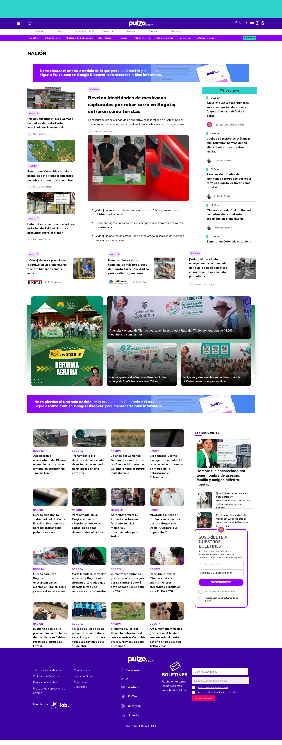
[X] (131, 684)
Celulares (185, 37)
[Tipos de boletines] (232, 610)
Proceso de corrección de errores (49, 696)
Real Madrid (104, 37)
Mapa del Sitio (83, 681)
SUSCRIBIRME (221, 620)
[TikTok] (131, 702)
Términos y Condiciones (47, 675)
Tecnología (177, 31)
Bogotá (62, 31)
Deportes (108, 31)
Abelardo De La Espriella (79, 37)
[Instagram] (131, 712)
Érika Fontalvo (52, 37)
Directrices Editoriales (80, 690)
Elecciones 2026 (85, 31)
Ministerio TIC (142, 37)
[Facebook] (131, 676)
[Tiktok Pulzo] (246, 23)
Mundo (131, 31)
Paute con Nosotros (45, 688)
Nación (39, 31)
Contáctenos (82, 675)
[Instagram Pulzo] (257, 23)
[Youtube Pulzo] (252, 23)
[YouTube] (131, 693)
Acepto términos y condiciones (220, 628)
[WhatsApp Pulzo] (263, 23)
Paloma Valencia (164, 37)
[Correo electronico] (221, 602)
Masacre (123, 37)
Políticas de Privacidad (47, 681)
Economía (154, 31)
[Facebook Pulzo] (236, 23)
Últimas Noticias (205, 37)
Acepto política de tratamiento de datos (217, 697)
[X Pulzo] (240, 23)
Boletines (249, 38)
